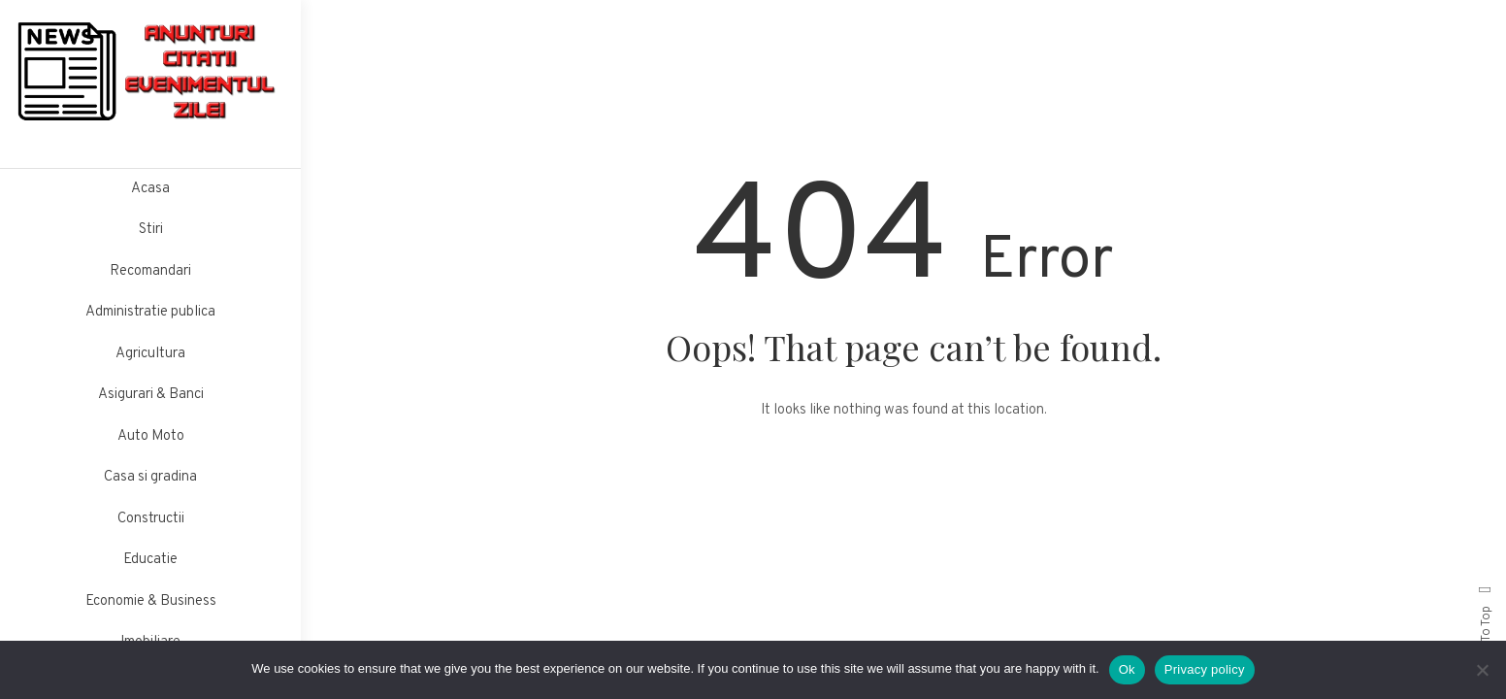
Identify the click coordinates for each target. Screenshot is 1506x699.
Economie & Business (150, 601)
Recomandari (150, 271)
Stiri (151, 229)
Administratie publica (150, 312)
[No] (1481, 670)
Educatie (150, 559)
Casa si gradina (150, 477)
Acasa (150, 189)
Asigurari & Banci (151, 394)
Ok (1127, 669)
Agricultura (150, 354)
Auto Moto (150, 436)
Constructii (150, 519)
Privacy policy (1204, 669)
